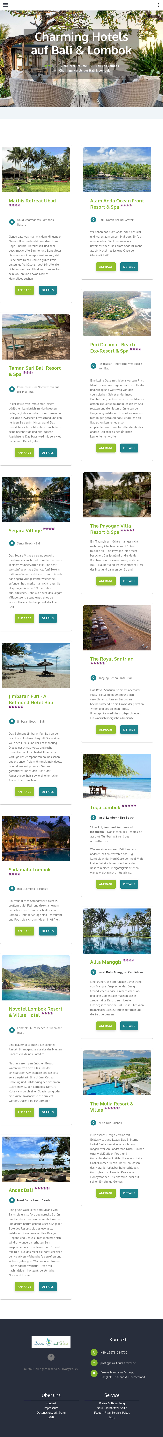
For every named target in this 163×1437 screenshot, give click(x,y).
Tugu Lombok (113, 807)
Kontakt (51, 1403)
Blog (112, 1417)
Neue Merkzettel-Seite (112, 1408)
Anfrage (24, 290)
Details (48, 290)
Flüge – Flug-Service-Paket (112, 1412)
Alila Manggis (112, 962)
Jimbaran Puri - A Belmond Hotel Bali (31, 700)
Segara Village (32, 530)
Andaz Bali (29, 1190)
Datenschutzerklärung (51, 1412)
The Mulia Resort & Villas (111, 1107)
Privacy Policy (69, 1369)
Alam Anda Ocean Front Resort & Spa (117, 204)
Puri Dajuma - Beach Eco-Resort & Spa (115, 347)
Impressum (51, 1408)
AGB (51, 1417)
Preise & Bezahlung (112, 1403)
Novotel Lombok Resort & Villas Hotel (35, 1012)
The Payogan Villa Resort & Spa (112, 529)
